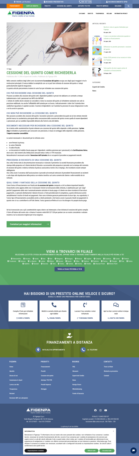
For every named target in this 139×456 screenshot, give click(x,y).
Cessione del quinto (64, 6)
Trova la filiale (22, 2)
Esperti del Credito (30, 76)
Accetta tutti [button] (106, 450)
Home (11, 367)
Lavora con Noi (14, 384)
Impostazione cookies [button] (36, 450)
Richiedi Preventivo (54, 2)
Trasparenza (100, 13)
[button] (113, 431)
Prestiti (47, 6)
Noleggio (118, 6)
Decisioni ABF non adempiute (18, 398)
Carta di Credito (32, 6)
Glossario (75, 371)
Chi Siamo (82, 13)
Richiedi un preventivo (111, 371)
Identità (90, 13)
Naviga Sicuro (76, 384)
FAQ (73, 367)
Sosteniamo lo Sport (15, 380)
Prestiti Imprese (102, 6)
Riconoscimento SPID (116, 2)
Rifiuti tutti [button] (91, 450)
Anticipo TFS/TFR (84, 6)
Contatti (106, 376)
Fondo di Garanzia (78, 393)
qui (106, 441)
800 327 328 (85, 2)
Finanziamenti (15, 6)
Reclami (109, 13)
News (94, 91)
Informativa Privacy (121, 13)
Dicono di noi (13, 376)
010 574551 (33, 421)
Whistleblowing (77, 389)
